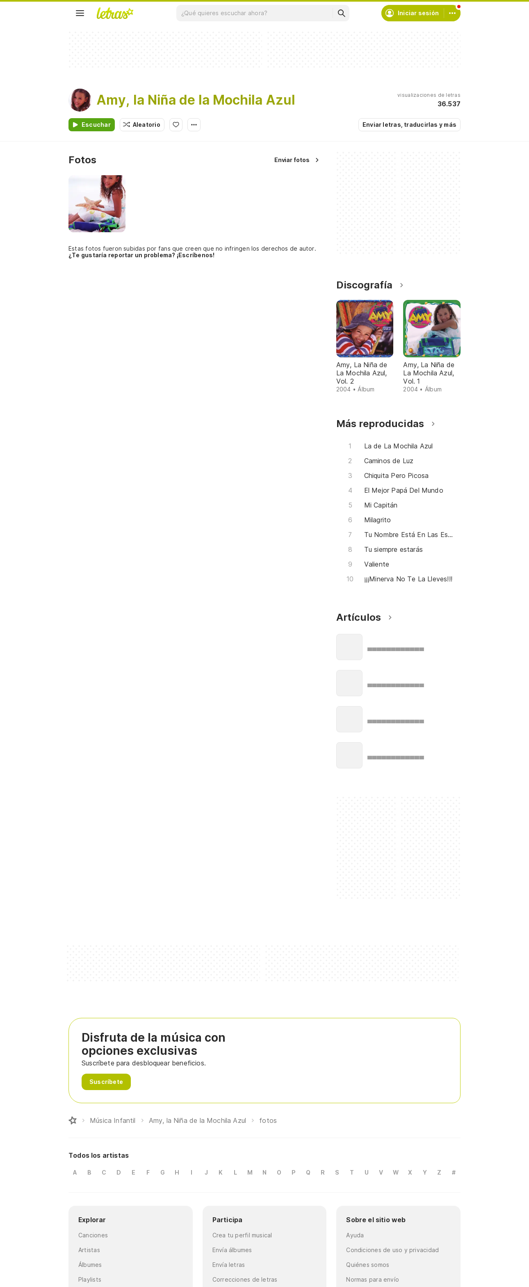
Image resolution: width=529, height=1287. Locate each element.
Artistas (89, 1249)
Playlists (89, 1279)
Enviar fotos (292, 159)
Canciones (93, 1235)
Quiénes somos (367, 1264)
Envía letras (228, 1264)
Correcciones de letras (245, 1279)
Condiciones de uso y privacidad (392, 1249)
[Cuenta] (452, 13)
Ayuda (355, 1235)
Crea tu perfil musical (242, 1235)
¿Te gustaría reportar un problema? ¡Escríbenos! (141, 254)
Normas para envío (372, 1279)
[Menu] (79, 13)
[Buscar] (341, 13)
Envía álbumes (232, 1249)
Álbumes (90, 1264)
